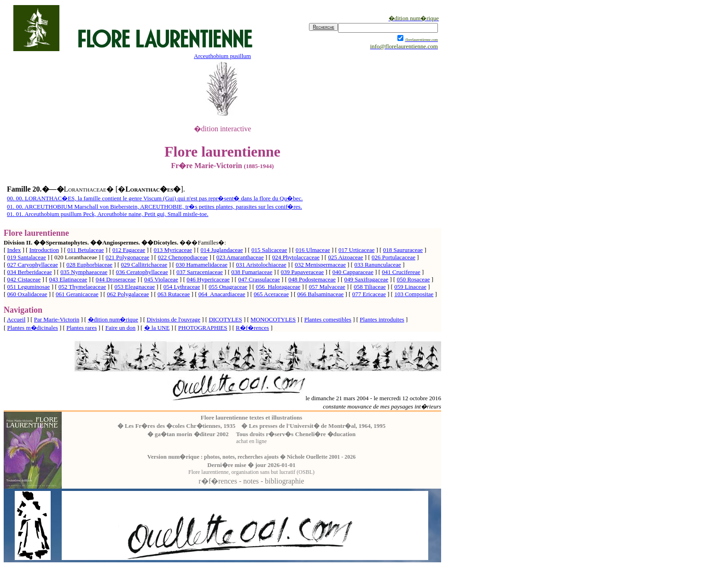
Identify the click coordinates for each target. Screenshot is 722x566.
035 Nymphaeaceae (83, 271)
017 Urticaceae (356, 249)
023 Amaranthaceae (240, 257)
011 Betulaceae (85, 249)
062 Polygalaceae (128, 294)
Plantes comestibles (327, 319)
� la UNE (157, 327)
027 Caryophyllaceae (32, 264)
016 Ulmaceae (313, 249)
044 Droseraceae (116, 279)
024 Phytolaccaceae (296, 257)
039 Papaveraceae (302, 271)
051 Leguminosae (28, 286)
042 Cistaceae (24, 279)
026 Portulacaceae (393, 257)
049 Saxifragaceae (366, 279)
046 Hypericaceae (207, 279)
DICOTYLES (225, 319)
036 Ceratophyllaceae (142, 271)
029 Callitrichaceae (144, 264)
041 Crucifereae (401, 271)
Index (14, 249)
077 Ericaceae (369, 294)
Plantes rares (81, 327)
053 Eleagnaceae (135, 286)
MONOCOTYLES (273, 319)
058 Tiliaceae (370, 286)
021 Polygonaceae (127, 257)
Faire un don (120, 327)
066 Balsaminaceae (320, 294)
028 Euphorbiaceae (89, 264)
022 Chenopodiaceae (183, 257)
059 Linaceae (410, 286)
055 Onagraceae (228, 286)
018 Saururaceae (403, 249)
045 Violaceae (161, 279)
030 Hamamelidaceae (201, 264)
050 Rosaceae (413, 279)
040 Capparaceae (352, 271)
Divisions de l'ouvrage (173, 319)
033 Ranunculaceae (377, 264)
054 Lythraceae (181, 286)
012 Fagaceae (128, 249)
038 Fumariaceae (251, 271)
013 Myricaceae (173, 249)
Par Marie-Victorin (57, 319)
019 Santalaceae (26, 257)
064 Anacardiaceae (221, 294)
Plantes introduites (382, 319)
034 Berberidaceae (29, 271)
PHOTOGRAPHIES (202, 327)
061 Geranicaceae (77, 294)
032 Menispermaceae (320, 264)
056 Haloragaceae (278, 286)
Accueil (16, 319)
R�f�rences (252, 327)
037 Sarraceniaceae (199, 271)
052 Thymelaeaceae (82, 286)
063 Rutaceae (173, 294)
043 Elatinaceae (68, 279)
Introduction (44, 249)
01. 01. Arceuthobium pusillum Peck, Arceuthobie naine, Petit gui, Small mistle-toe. (108, 213)
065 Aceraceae (271, 294)
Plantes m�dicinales (32, 327)
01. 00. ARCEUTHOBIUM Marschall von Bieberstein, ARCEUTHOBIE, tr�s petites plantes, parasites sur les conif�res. (154, 206)
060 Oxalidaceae (27, 294)
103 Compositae (413, 294)
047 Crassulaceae (259, 279)
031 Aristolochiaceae (261, 264)
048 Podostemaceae (312, 279)
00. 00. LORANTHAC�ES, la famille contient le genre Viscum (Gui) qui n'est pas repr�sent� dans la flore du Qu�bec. (155, 198)
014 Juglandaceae (221, 249)
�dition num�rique (113, 319)
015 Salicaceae (269, 249)
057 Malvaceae (327, 286)
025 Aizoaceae (345, 257)
